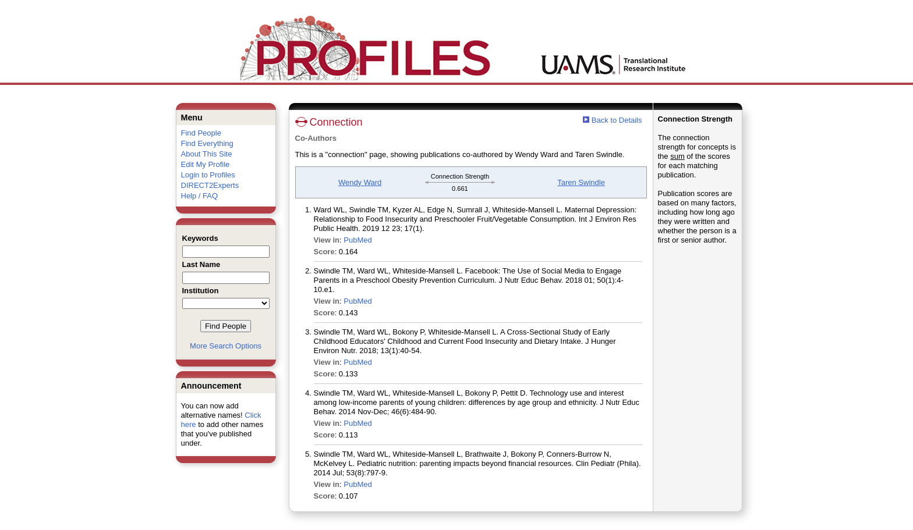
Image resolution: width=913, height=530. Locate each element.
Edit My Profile (205, 164)
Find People (201, 133)
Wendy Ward (359, 182)
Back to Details (617, 120)
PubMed (357, 240)
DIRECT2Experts (210, 185)
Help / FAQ (199, 195)
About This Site (206, 154)
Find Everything (207, 143)
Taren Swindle (581, 182)
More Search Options (225, 346)
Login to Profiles (208, 174)
